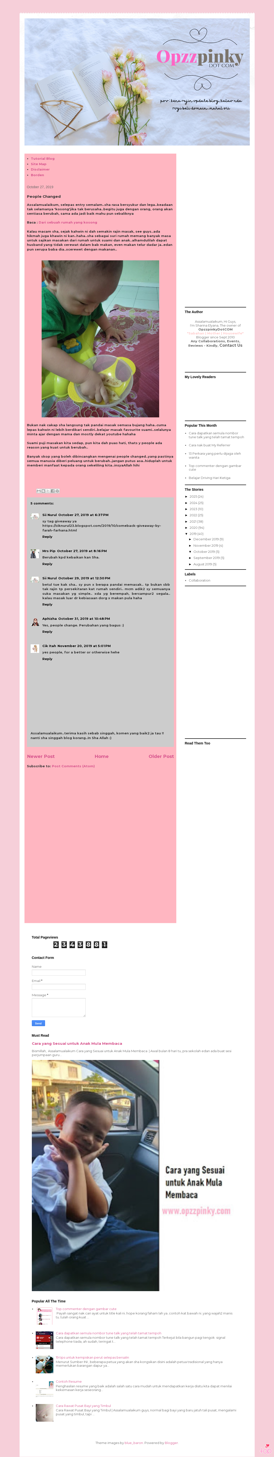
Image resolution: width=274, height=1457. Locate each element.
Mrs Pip (49, 551)
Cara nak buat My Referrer (209, 445)
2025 (194, 496)
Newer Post (41, 756)
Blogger (171, 1443)
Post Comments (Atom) (73, 766)
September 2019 (207, 558)
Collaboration (199, 580)
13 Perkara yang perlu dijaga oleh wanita (215, 455)
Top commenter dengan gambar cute (215, 468)
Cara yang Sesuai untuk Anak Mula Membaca (77, 1043)
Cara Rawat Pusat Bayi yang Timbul (83, 1406)
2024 (194, 503)
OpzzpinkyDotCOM (215, 329)
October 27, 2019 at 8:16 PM (82, 551)
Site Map (39, 164)
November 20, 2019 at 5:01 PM (84, 646)
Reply (47, 537)
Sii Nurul (49, 515)
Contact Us (230, 345)
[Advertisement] (100, 810)
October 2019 (204, 552)
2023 (194, 509)
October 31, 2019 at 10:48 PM (84, 619)
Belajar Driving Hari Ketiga (209, 478)
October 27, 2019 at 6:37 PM (83, 515)
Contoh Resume (69, 1381)
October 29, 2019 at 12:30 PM (84, 578)
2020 (194, 528)
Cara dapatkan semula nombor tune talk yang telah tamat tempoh (216, 435)
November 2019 (206, 545)
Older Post (161, 756)
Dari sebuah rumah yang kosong (68, 222)
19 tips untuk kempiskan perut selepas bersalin (92, 1357)
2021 (193, 521)
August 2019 (203, 564)
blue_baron (134, 1443)
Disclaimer (40, 169)
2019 (193, 534)
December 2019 (206, 539)
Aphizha (49, 619)
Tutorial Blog (43, 158)
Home (102, 756)
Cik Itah (49, 646)
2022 (194, 515)
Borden (37, 175)
